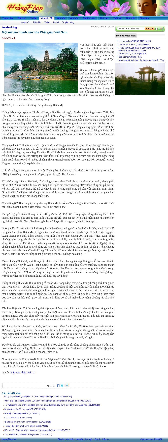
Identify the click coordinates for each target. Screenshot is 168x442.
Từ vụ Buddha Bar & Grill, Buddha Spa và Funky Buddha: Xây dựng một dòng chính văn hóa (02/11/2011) (52, 405)
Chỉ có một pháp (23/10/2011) (18, 417)
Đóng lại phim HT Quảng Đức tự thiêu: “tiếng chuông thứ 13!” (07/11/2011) (38, 396)
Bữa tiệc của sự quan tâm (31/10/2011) (22, 413)
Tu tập (33, 18)
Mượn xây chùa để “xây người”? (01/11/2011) (25, 409)
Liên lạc (105, 439)
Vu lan (47, 22)
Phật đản (37, 22)
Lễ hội (56, 22)
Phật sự (22, 18)
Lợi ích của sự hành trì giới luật (132, 53)
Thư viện (130, 18)
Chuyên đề (46, 18)
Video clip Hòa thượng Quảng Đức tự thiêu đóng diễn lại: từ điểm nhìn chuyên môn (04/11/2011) (48, 401)
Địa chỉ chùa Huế (65, 439)
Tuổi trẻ (117, 18)
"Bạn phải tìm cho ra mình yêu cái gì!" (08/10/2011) (28, 422)
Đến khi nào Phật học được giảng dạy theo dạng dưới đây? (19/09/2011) (37, 430)
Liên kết (79, 439)
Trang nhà (8, 18)
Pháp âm (144, 18)
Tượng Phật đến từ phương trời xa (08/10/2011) (26, 426)
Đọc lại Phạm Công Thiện (130, 57)
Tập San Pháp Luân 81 (23, 372)
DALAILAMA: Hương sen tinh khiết (134, 44)
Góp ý (97, 439)
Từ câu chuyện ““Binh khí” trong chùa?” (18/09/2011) (28, 434)
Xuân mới (25, 22)
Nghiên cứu (89, 18)
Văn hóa (74, 18)
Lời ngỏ (88, 439)
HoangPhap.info (9, 439)
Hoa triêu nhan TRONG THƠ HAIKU (135, 41)
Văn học (61, 18)
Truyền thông (68, 22)
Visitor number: (151, 439)
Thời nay (104, 18)
